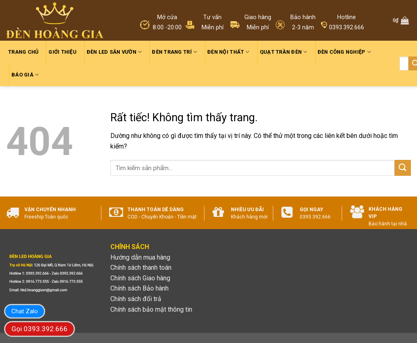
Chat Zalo (24, 311)
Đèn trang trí (174, 52)
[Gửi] (403, 168)
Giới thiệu (62, 52)
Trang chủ (23, 52)
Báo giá (25, 75)
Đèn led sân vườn (114, 52)
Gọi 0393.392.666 (39, 329)
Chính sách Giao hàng (140, 278)
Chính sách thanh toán (140, 267)
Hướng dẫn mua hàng (140, 257)
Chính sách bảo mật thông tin (151, 309)
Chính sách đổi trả (135, 299)
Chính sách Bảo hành (139, 288)
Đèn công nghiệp (344, 52)
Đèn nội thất (228, 52)
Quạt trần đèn (283, 52)
